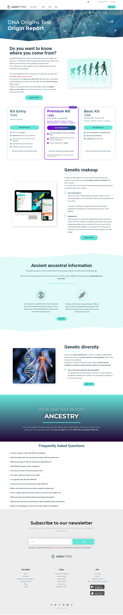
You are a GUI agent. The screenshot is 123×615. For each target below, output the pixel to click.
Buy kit (97, 577)
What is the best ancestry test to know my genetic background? (32, 489)
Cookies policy (61, 579)
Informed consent (61, 587)
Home (25, 574)
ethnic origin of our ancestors (22, 77)
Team (50, 7)
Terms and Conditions (61, 574)
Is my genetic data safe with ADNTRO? (24, 480)
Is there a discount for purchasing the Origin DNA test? (29, 484)
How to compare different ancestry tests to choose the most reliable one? (36, 493)
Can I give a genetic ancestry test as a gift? (25, 475)
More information (51, 156)
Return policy (61, 584)
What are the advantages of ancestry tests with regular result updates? (35, 506)
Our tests (34, 6)
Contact (25, 587)
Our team (25, 577)
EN (91, 2)
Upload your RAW (25, 582)
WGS (43, 7)
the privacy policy (56, 548)
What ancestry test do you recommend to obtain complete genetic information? (38, 502)
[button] (61, 453)
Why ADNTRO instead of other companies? (25, 467)
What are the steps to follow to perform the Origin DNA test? (31, 462)
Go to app (97, 574)
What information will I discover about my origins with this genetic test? (35, 458)
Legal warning (61, 577)
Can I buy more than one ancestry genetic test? (27, 471)
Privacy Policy (61, 582)
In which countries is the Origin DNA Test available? (28, 453)
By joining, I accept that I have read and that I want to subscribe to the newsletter (60, 548)
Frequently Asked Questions (25, 579)
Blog (56, 7)
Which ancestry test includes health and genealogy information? (32, 497)
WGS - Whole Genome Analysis (97, 582)
